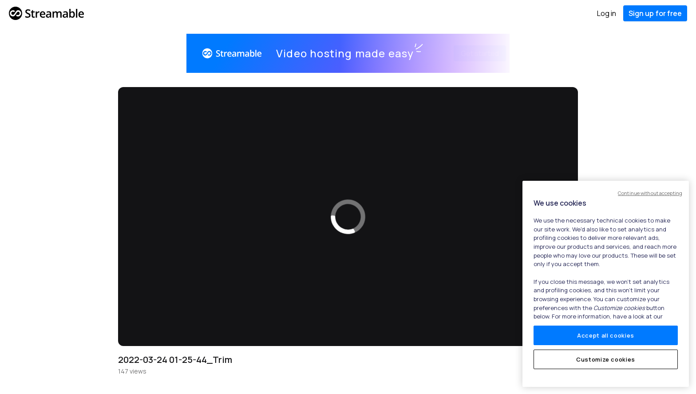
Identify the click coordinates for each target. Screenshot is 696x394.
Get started (469, 53)
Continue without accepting (650, 193)
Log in (606, 13)
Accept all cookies (605, 335)
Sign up (655, 13)
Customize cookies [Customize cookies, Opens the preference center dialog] (605, 359)
